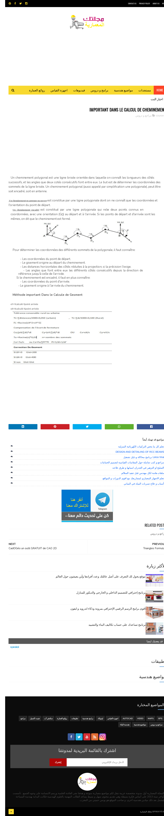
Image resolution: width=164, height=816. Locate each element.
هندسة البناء (119, 724)
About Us (151, 3)
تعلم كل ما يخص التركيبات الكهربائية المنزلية (136, 446)
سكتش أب (43, 718)
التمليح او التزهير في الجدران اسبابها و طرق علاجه (133, 467)
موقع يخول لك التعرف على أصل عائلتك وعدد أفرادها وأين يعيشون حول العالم (95, 576)
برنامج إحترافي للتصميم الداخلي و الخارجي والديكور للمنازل (105, 592)
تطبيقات (69, 718)
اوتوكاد (95, 718)
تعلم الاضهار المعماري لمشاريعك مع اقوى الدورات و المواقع (128, 478)
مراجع (17, 718)
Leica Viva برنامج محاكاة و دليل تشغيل (138, 457)
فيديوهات (74, 90)
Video (135, 718)
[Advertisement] (82, 55)
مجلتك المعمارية (141, 811)
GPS (155, 718)
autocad (123, 718)
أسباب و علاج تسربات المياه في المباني (139, 483)
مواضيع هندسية (118, 90)
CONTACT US (127, 3)
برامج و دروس (94, 90)
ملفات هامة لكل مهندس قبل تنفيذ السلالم (137, 473)
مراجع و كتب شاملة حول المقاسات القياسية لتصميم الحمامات (127, 462)
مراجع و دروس (138, 115)
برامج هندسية (82, 718)
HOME (159, 3)
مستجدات (139, 90)
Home (154, 90)
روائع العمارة (32, 90)
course (155, 115)
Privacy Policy (139, 3)
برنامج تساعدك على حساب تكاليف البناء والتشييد (111, 624)
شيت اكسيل (30, 718)
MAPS (146, 718)
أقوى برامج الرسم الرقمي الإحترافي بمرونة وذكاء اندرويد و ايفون (102, 608)
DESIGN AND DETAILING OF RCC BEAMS (134, 451)
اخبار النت (152, 99)
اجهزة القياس (53, 90)
